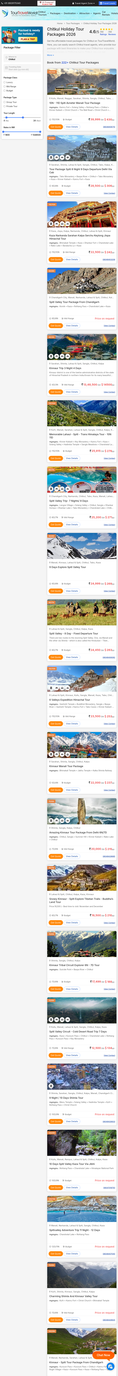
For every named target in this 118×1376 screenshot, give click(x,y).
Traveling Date (15, 67)
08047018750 (109, 1187)
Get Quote (56, 126)
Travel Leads (107, 3)
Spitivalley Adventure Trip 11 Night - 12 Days (75, 1230)
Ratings (103, 33)
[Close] (113, 1351)
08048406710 (109, 127)
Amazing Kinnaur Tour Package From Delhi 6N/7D (78, 832)
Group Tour (11, 102)
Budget (9, 90)
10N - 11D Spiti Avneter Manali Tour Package (75, 102)
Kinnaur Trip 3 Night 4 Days (65, 368)
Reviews (112, 33)
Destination (71, 13)
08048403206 (109, 259)
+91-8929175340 (10, 3)
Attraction (85, 13)
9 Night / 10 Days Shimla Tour (66, 1097)
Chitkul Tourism (43, 13)
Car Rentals (106, 13)
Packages (56, 13)
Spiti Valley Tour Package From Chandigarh (75, 302)
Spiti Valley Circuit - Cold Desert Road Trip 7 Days (78, 1031)
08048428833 (109, 1121)
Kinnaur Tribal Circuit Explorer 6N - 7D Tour (75, 965)
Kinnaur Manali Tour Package (66, 766)
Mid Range (11, 86)
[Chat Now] (110, 1366)
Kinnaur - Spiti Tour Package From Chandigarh (77, 1362)
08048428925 (109, 1320)
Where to (12, 57)
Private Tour (11, 106)
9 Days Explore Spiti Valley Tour (68, 567)
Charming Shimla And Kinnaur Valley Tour (74, 1296)
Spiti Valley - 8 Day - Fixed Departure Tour (74, 633)
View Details (72, 126)
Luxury (9, 82)
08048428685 (109, 856)
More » (50, 55)
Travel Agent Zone (83, 3)
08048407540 (109, 1254)
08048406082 (109, 657)
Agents (97, 13)
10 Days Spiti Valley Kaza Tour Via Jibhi (72, 1163)
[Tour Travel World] (19, 13)
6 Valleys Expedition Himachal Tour (70, 699)
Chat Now (103, 1355)
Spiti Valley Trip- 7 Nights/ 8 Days (69, 500)
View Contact (109, 193)
